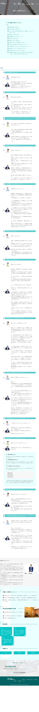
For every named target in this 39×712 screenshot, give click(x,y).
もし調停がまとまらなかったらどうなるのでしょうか (19, 46)
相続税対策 (33, 652)
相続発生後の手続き (19, 4)
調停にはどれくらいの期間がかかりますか (17, 42)
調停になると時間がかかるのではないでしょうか (18, 44)
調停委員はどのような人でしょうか (15, 36)
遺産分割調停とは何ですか (14, 27)
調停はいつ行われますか (13, 38)
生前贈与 (19, 652)
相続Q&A (23, 4)
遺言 (6, 652)
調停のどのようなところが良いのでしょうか (17, 48)
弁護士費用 (32, 4)
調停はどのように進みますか (14, 40)
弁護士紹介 (14, 4)
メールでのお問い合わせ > (25, 667)
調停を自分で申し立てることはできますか (17, 50)
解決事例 (28, 4)
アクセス (36, 4)
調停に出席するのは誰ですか (14, 29)
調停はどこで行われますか (14, 34)
